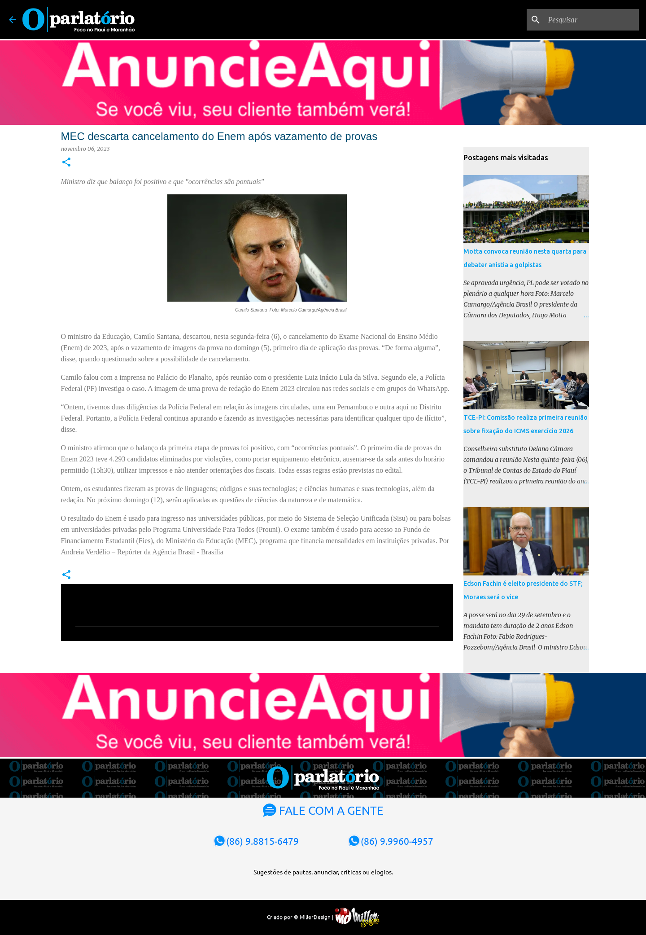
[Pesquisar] (592, 20)
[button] (66, 163)
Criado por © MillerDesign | (323, 916)
